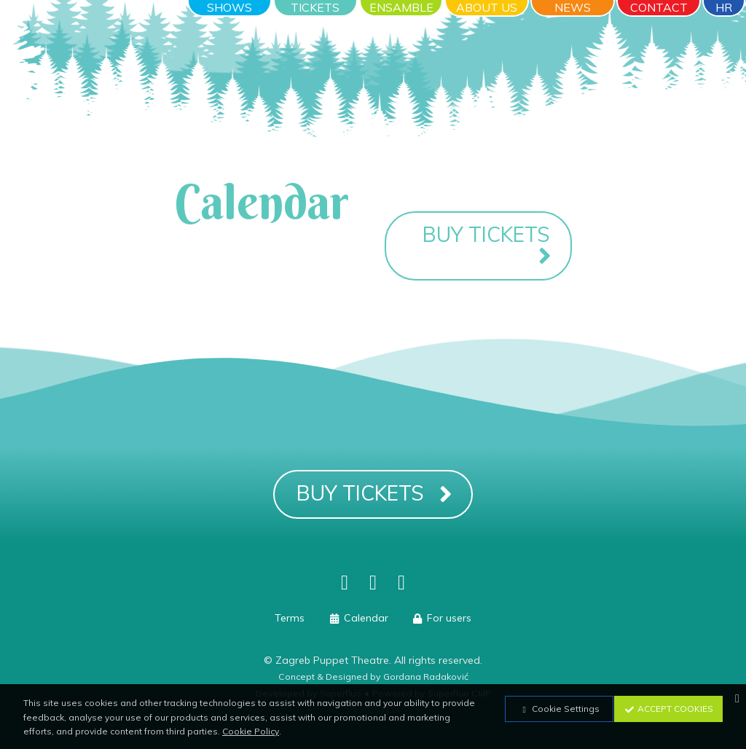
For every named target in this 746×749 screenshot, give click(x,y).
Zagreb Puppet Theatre (332, 660)
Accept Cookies (668, 708)
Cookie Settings (559, 708)
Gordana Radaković (425, 676)
